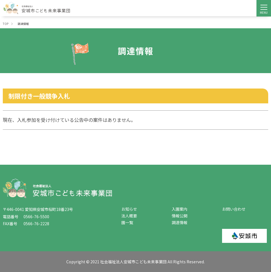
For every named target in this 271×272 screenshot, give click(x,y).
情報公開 (179, 215)
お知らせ (129, 209)
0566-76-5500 (34, 216)
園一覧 (127, 222)
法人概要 (129, 215)
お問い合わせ (234, 209)
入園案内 (179, 209)
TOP (5, 24)
